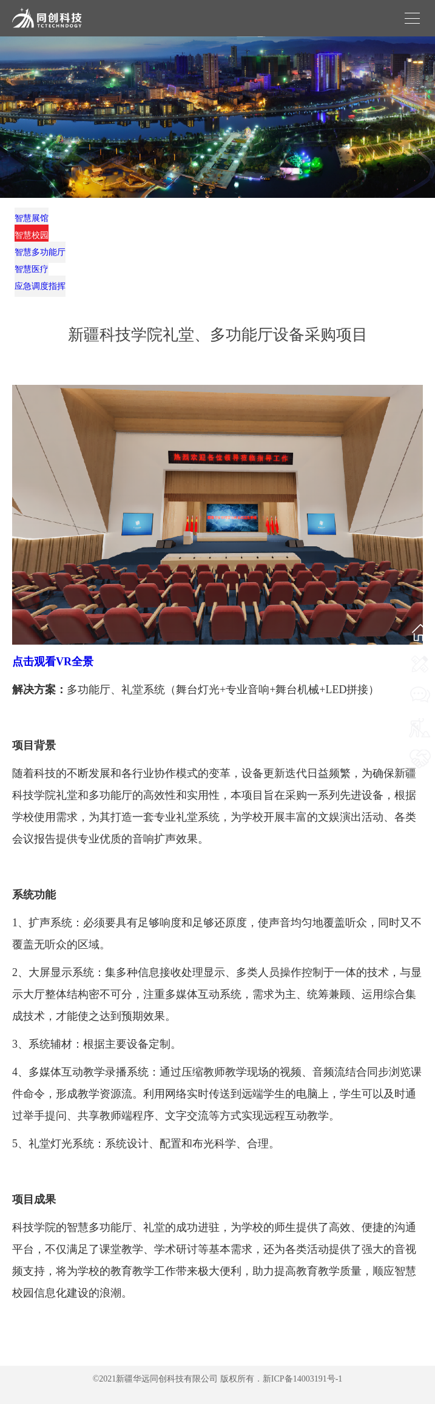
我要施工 (419, 747)
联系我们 (419, 684)
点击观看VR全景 (52, 662)
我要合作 (419, 779)
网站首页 (419, 653)
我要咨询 (419, 716)
